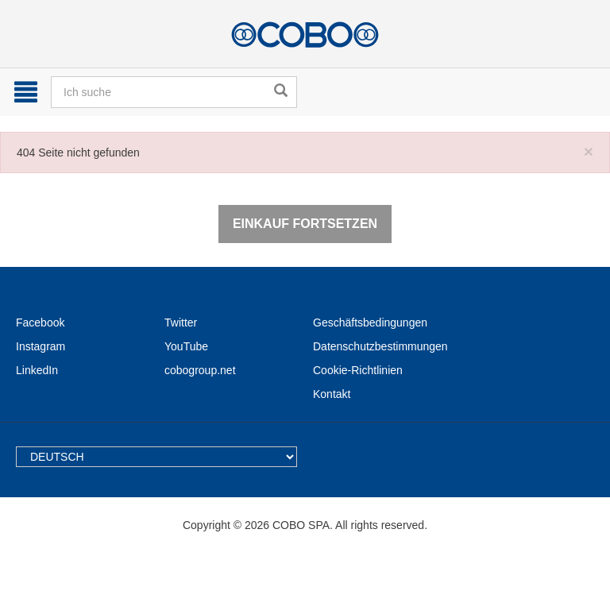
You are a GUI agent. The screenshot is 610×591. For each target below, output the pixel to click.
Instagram (40, 346)
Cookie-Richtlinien (358, 370)
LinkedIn (37, 370)
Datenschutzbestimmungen (380, 346)
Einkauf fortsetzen (305, 223)
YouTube (186, 346)
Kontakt (331, 394)
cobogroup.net (200, 370)
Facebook (40, 322)
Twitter (180, 322)
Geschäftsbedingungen (370, 322)
